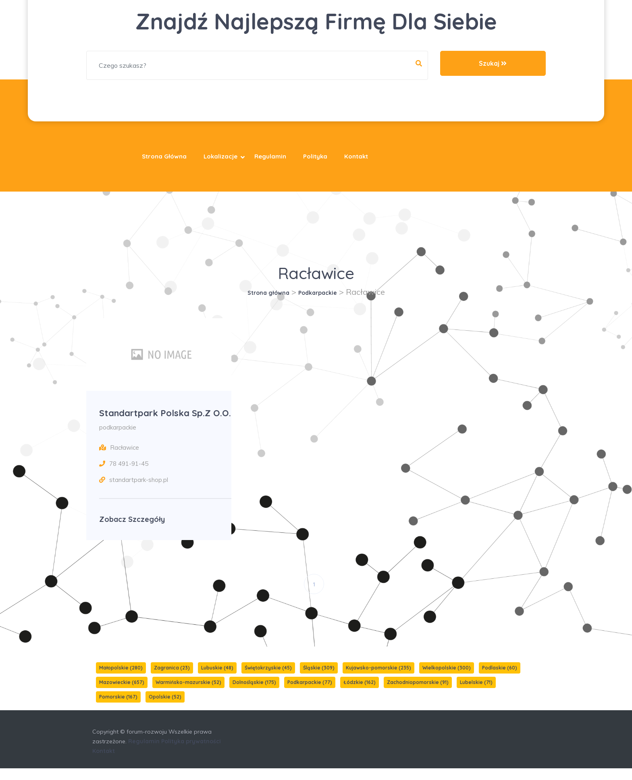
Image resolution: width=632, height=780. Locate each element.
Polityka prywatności (191, 753)
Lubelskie (476, 694)
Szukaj (493, 63)
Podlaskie (499, 679)
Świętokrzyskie (268, 679)
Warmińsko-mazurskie (188, 694)
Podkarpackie (317, 292)
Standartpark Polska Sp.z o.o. (160, 418)
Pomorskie (118, 708)
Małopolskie (121, 679)
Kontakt (356, 156)
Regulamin (270, 156)
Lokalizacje (220, 156)
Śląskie (319, 679)
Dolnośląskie (254, 694)
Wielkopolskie (446, 679)
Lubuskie (217, 679)
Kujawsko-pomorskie (378, 679)
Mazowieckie (121, 694)
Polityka (315, 156)
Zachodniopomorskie (418, 694)
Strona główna (164, 156)
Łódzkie (359, 694)
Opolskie (165, 708)
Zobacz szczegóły (132, 531)
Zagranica (172, 679)
